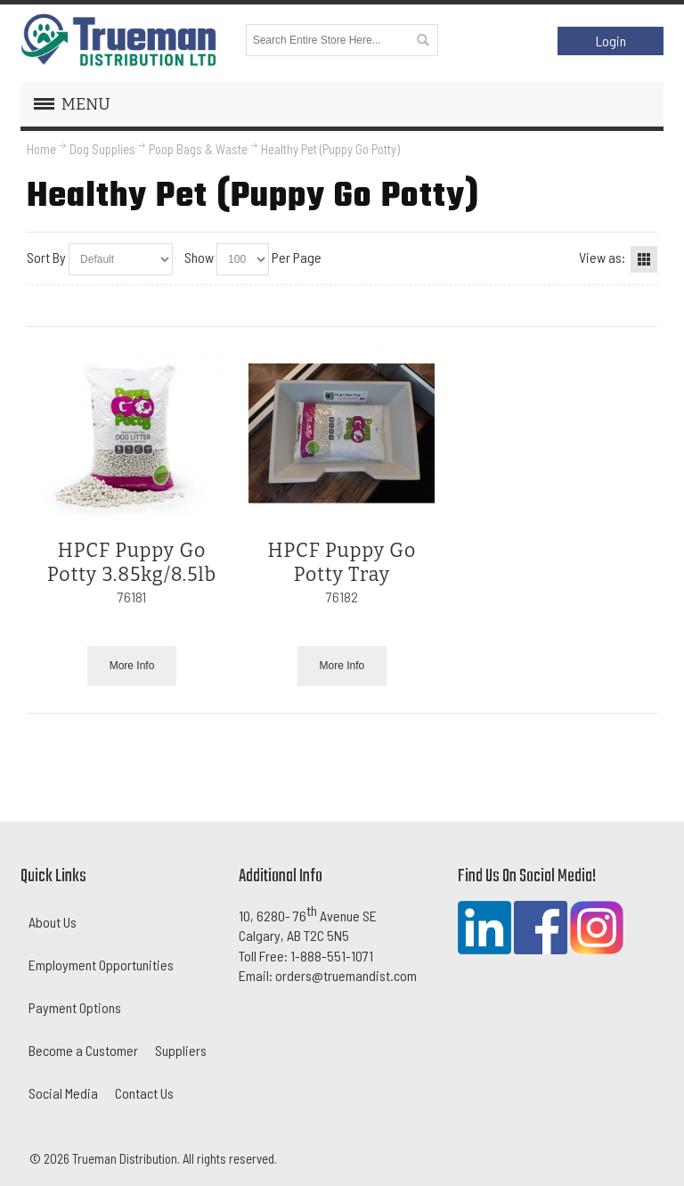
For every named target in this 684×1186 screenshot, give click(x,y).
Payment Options (74, 1007)
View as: (602, 257)
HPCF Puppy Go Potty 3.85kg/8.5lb (131, 562)
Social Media (63, 1092)
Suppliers (181, 1050)
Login (611, 40)
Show (199, 257)
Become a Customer (83, 1050)
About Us (52, 921)
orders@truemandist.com (346, 975)
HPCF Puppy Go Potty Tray (342, 562)
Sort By (46, 257)
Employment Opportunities (101, 964)
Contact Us (144, 1092)
